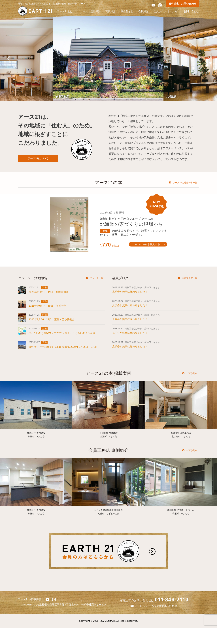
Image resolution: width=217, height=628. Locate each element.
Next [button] (209, 58)
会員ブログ (160, 11)
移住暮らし (127, 11)
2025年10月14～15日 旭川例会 (47, 305)
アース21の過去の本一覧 (185, 182)
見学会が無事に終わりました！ (130, 291)
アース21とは (65, 11)
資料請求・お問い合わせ (182, 3)
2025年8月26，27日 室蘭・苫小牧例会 (52, 319)
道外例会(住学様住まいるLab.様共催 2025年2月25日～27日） (64, 346)
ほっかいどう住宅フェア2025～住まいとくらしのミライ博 (62, 333)
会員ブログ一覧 (189, 278)
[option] (108, 58)
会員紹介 (143, 11)
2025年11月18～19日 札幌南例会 (48, 292)
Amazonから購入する (147, 244)
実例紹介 (110, 11)
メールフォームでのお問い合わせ (153, 606)
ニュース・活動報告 (89, 11)
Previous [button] (8, 58)
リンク (175, 11)
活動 (44, 287)
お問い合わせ (191, 11)
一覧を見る (191, 373)
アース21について (38, 158)
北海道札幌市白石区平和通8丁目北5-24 (57, 604)
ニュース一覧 (96, 278)
